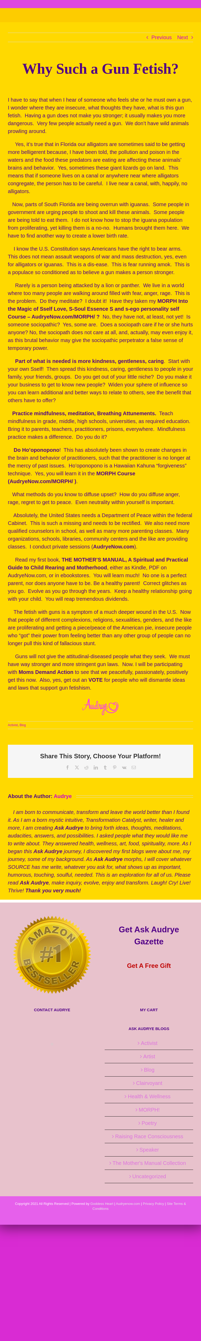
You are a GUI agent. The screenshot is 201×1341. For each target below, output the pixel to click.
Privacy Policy (153, 1204)
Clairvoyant (149, 1083)
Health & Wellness (149, 1096)
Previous (162, 37)
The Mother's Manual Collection (149, 1163)
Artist (149, 1056)
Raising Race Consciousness (149, 1136)
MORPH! (149, 1110)
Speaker (149, 1150)
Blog (23, 725)
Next (182, 37)
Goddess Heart (101, 1204)
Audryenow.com (128, 1204)
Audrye (63, 796)
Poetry (149, 1123)
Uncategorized (149, 1176)
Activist (13, 725)
